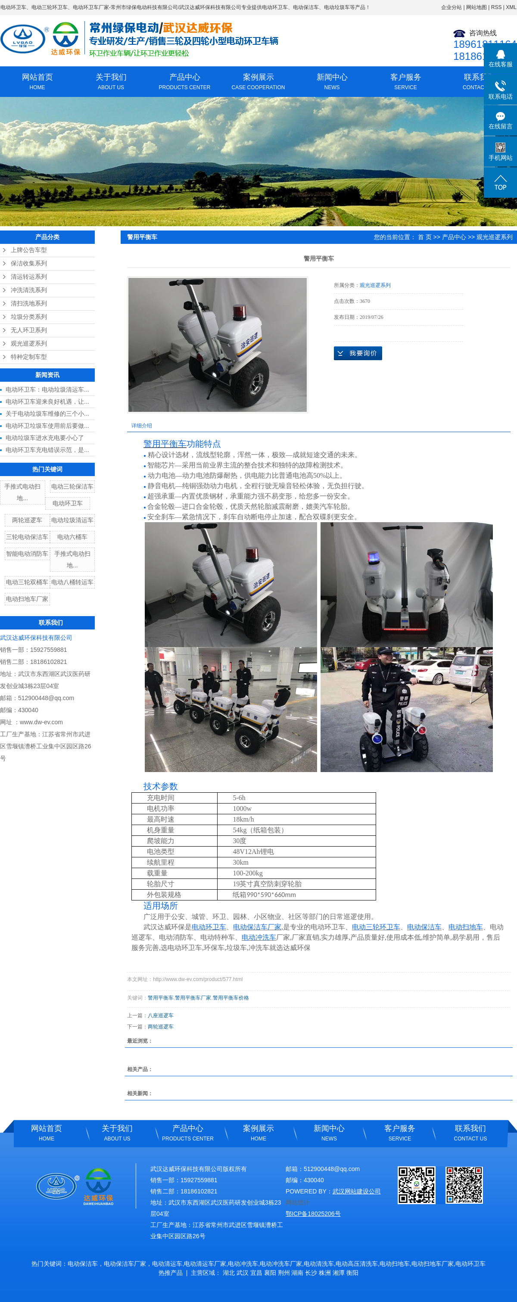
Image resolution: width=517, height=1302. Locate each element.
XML (511, 7)
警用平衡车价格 (231, 998)
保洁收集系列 (29, 263)
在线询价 (358, 353)
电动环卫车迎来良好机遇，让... (47, 401)
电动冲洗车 (243, 1263)
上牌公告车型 (29, 250)
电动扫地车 (395, 1263)
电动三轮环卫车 (49, 7)
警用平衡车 (161, 998)
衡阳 (352, 1272)
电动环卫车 (13, 7)
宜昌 (256, 1272)
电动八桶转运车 (72, 582)
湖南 (297, 1272)
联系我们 (479, 83)
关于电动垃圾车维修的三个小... (47, 413)
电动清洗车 (319, 1263)
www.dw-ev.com (41, 722)
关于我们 (111, 83)
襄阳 (270, 1272)
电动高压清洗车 (357, 1263)
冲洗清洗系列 (29, 290)
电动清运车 (167, 1263)
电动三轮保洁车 (72, 486)
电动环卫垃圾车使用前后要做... (47, 425)
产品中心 (185, 83)
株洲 (325, 1272)
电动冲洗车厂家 (281, 1263)
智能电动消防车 (27, 553)
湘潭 (339, 1272)
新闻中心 (332, 83)
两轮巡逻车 (27, 520)
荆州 (284, 1272)
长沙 (311, 1272)
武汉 (243, 1272)
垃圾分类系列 (29, 317)
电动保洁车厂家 (125, 1263)
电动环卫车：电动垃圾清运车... (47, 389)
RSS (496, 7)
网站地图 (476, 7)
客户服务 (406, 83)
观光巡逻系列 (29, 343)
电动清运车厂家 (205, 1263)
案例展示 (258, 83)
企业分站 (451, 7)
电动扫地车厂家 (27, 598)
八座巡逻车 (161, 1015)
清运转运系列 (29, 277)
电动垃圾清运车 (72, 520)
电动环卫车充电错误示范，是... (47, 449)
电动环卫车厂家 (91, 7)
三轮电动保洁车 (27, 536)
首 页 (425, 237)
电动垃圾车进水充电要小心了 (45, 437)
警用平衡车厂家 (193, 998)
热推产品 (171, 1272)
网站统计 (298, 1202)
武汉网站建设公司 (357, 1191)
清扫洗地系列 (29, 303)
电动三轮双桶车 (27, 582)
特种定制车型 (29, 357)
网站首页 (37, 83)
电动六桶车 (72, 536)
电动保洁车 (83, 1263)
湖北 (229, 1272)
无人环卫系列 (29, 330)
